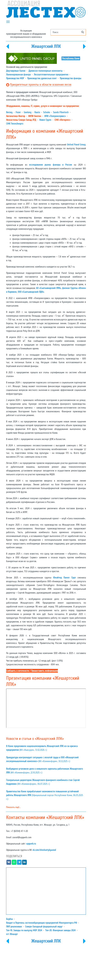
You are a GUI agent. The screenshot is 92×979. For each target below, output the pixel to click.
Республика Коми (70, 58)
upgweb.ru (31, 843)
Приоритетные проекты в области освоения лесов (40, 84)
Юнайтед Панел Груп (64, 577)
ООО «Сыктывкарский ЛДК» (31, 291)
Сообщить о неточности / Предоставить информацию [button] (32, 670)
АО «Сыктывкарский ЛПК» (48, 288)
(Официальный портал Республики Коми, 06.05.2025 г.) (44, 795)
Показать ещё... (13, 807)
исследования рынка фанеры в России (50, 164)
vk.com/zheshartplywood (44, 850)
